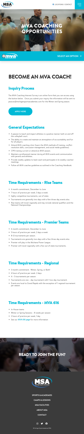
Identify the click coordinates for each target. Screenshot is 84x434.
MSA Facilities (42, 405)
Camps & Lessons (42, 400)
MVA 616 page (24, 319)
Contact (42, 415)
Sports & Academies (42, 395)
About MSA (42, 410)
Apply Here (20, 111)
